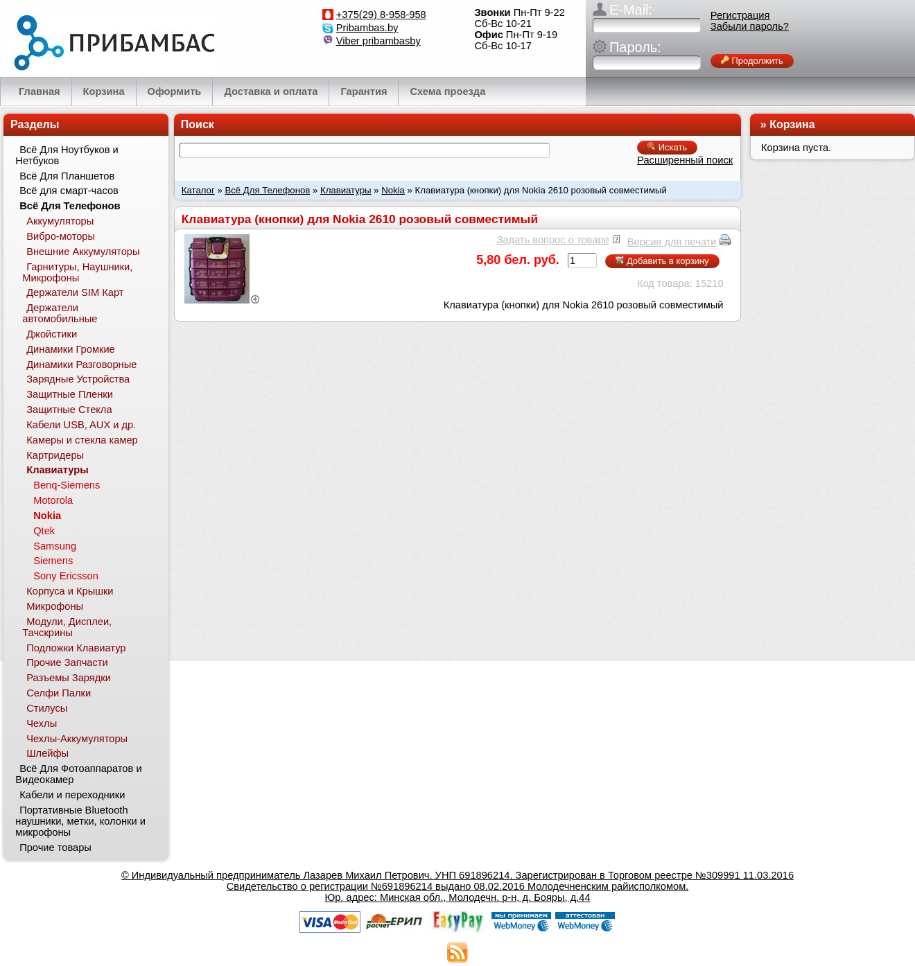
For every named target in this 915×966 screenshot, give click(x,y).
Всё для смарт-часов (69, 190)
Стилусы (46, 708)
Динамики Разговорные (81, 364)
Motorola (53, 500)
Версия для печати (672, 241)
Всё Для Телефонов (267, 190)
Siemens (53, 560)
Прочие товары (55, 847)
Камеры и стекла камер (82, 440)
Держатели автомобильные (59, 313)
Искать (667, 147)
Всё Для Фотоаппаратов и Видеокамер (78, 774)
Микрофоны (54, 606)
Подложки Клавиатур (75, 647)
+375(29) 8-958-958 (381, 14)
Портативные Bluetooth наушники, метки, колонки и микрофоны (80, 821)
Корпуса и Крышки (69, 591)
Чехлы (41, 723)
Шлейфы (47, 753)
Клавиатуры (346, 190)
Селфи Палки (58, 693)
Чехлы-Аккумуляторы (77, 738)
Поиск (197, 124)
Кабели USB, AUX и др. (81, 424)
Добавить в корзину (662, 261)
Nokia (393, 190)
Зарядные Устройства (78, 379)
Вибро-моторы (60, 236)
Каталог (198, 190)
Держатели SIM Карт (74, 292)
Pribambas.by (367, 27)
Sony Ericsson (65, 575)
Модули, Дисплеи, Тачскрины (67, 627)
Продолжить (752, 60)
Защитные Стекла (69, 409)
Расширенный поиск (685, 160)
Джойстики (51, 334)
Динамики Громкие (70, 349)
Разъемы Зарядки (68, 677)
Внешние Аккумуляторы (82, 251)
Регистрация (740, 15)
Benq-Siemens (66, 485)
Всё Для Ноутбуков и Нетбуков (66, 155)
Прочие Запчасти (67, 662)
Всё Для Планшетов (66, 176)
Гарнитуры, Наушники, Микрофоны (77, 272)
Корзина (791, 124)
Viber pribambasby (378, 40)
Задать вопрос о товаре (552, 239)
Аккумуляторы (60, 221)
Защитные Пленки (69, 394)
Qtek (44, 530)
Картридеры (55, 455)
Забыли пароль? (750, 26)
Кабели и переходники (72, 794)
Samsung (54, 546)
